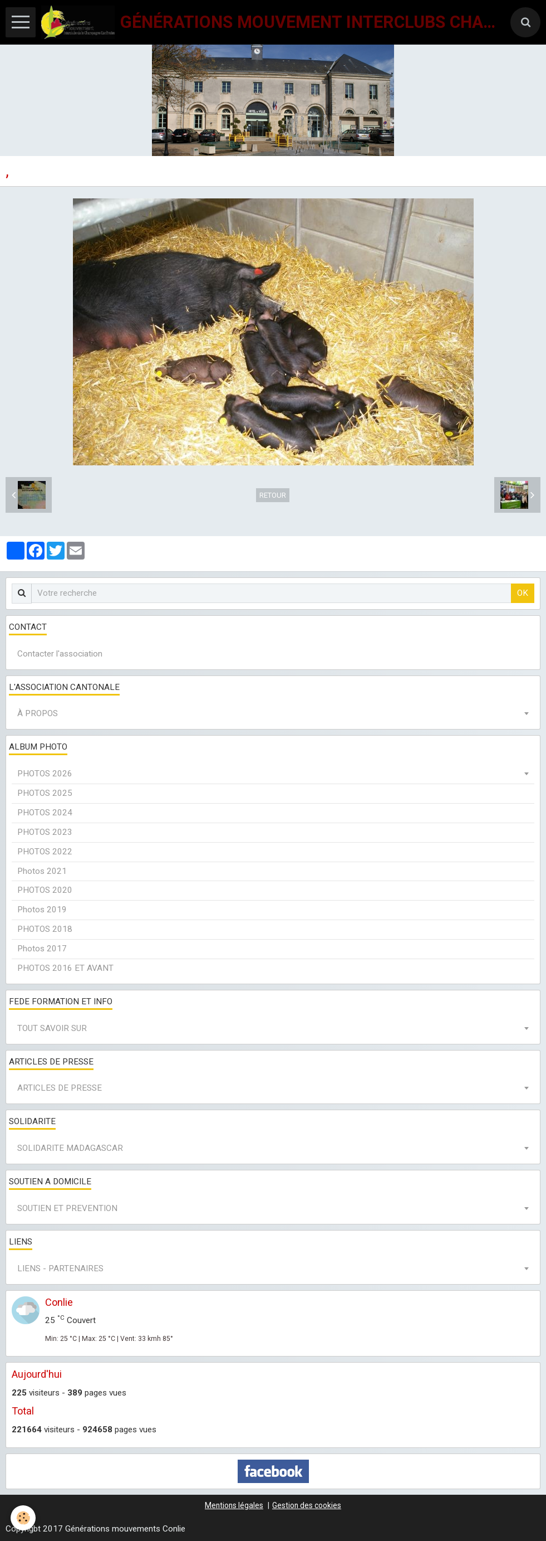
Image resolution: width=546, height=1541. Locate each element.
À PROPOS (37, 713)
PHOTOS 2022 (44, 852)
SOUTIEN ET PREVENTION (67, 1208)
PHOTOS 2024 (44, 813)
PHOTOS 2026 (44, 774)
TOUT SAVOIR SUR (52, 1028)
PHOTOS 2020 (44, 890)
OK (522, 593)
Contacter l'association (59, 654)
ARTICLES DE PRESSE (59, 1088)
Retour (272, 495)
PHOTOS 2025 (44, 793)
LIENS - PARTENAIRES (60, 1268)
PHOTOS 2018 (44, 929)
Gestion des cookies (306, 1505)
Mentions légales (234, 1505)
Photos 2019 (42, 910)
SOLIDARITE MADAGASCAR (70, 1148)
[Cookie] (23, 1517)
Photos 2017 (42, 949)
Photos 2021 (42, 871)
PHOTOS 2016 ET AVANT (65, 968)
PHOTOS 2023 (44, 832)
